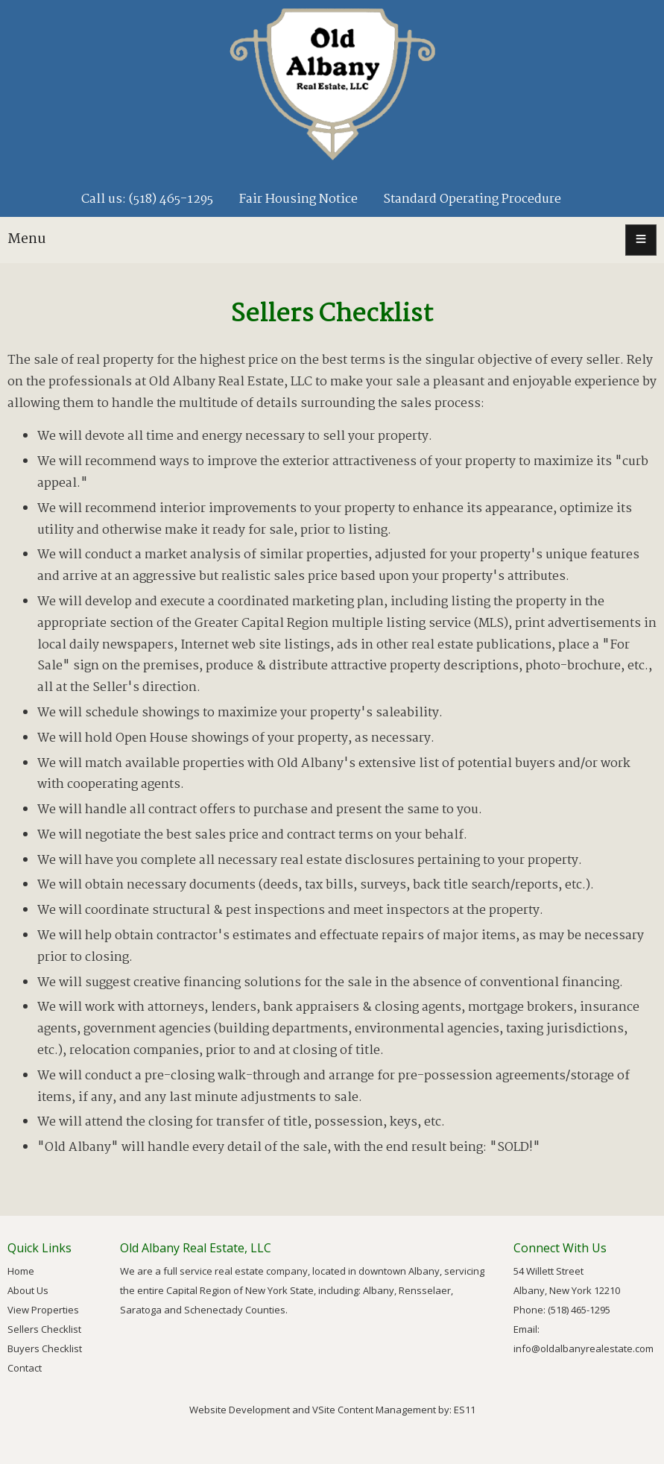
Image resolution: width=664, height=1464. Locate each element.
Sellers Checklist (44, 1329)
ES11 (464, 1409)
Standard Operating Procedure (472, 199)
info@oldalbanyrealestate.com (583, 1348)
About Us (27, 1290)
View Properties (43, 1309)
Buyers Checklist (44, 1348)
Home (20, 1271)
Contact (24, 1368)
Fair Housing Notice (298, 199)
